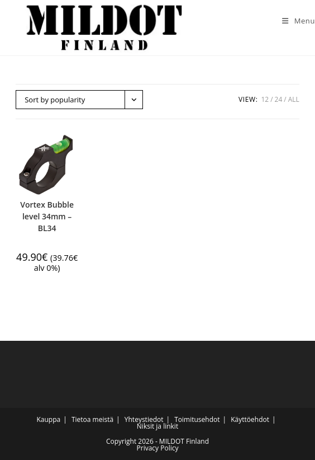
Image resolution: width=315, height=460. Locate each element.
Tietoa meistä (92, 419)
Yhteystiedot (144, 419)
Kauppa (48, 419)
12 (265, 99)
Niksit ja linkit (157, 426)
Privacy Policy (158, 448)
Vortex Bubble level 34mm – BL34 (47, 216)
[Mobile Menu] (294, 21)
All (293, 99)
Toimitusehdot (196, 419)
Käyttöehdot (250, 419)
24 (279, 99)
